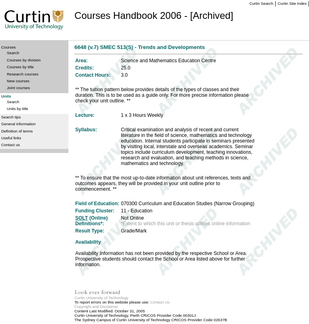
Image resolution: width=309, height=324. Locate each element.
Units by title (17, 108)
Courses (8, 47)
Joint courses (18, 88)
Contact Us (160, 302)
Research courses (22, 74)
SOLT (81, 218)
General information (18, 124)
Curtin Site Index (292, 3)
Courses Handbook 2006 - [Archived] (153, 15)
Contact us (10, 145)
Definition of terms (17, 131)
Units (6, 96)
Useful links (11, 138)
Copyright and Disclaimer (96, 306)
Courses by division (24, 60)
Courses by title (20, 67)
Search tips (11, 117)
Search (13, 53)
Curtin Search (261, 3)
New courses (18, 81)
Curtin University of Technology (101, 297)
